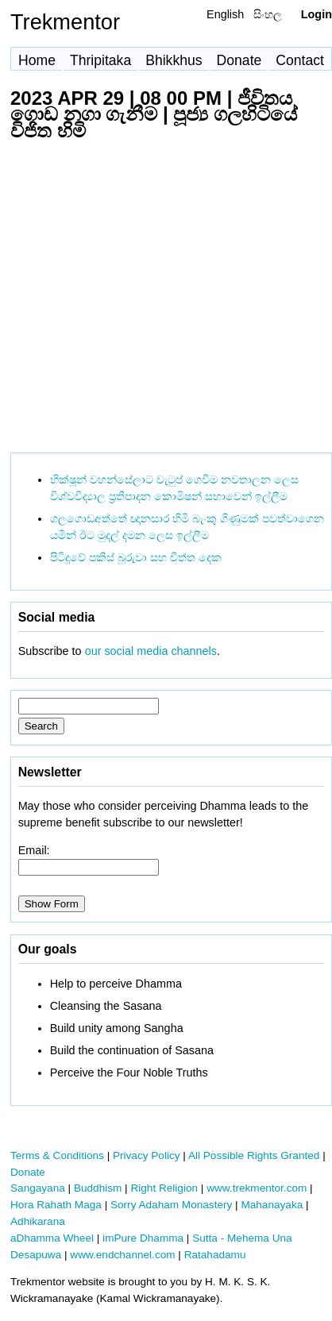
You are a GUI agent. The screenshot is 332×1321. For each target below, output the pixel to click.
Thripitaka (100, 60)
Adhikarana (37, 1221)
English (225, 14)
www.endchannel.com (122, 1255)
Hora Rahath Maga (56, 1205)
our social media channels (151, 651)
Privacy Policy (146, 1155)
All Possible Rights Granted (253, 1155)
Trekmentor (65, 22)
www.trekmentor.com (257, 1188)
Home (37, 60)
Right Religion (164, 1188)
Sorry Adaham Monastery (171, 1205)
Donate (239, 60)
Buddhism (98, 1188)
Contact (300, 60)
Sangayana (37, 1188)
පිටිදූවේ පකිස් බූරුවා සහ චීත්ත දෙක (136, 557)
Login (316, 14)
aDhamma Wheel (52, 1238)
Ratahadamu (215, 1255)
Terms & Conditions (57, 1155)
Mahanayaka (272, 1205)
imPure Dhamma (142, 1238)
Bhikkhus (173, 60)
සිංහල (267, 14)
